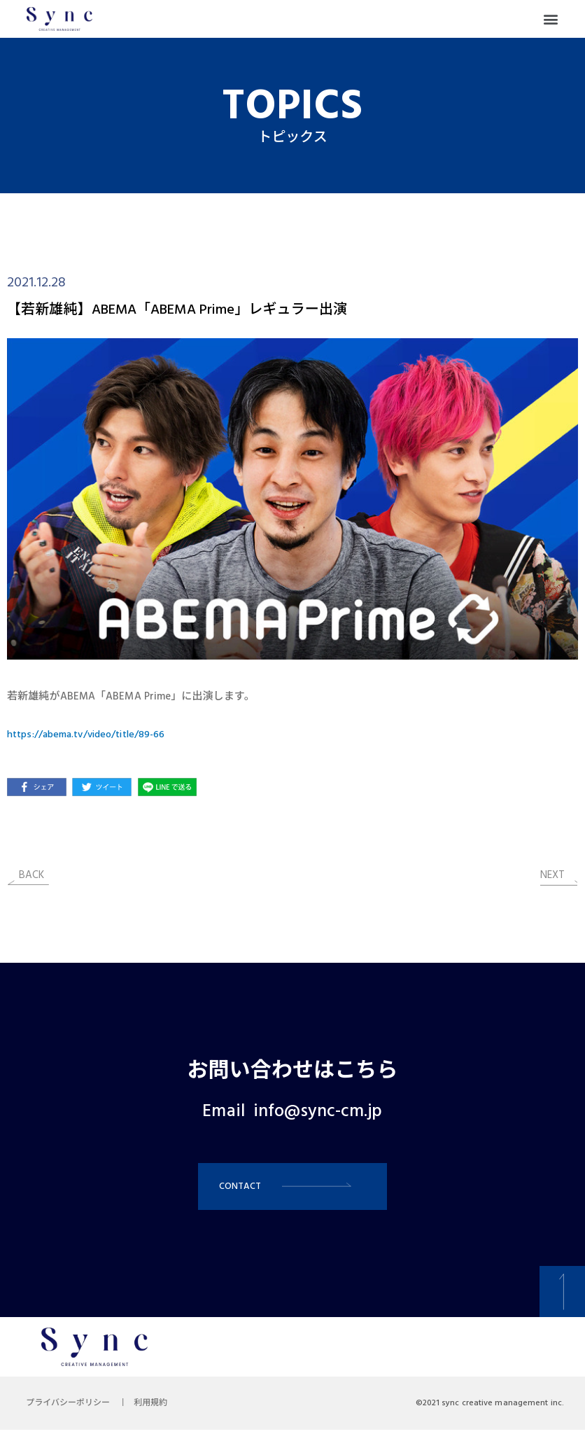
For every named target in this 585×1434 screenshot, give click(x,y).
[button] (551, 19)
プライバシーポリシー (70, 1407)
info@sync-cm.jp (318, 1112)
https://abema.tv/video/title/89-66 (91, 734)
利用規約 (157, 1407)
